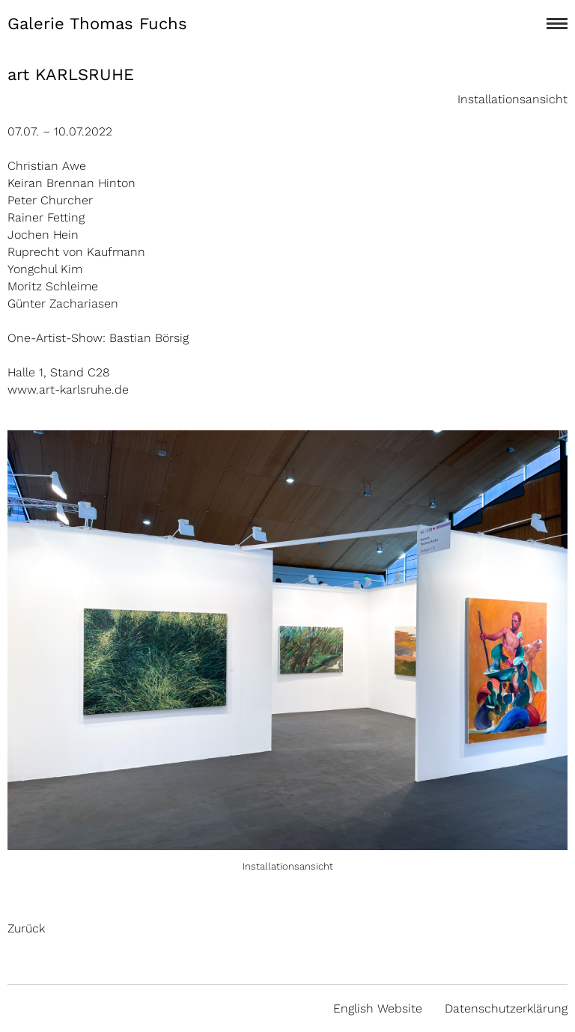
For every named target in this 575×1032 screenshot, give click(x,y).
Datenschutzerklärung (506, 1008)
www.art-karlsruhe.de (68, 389)
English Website (377, 1008)
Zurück (26, 928)
